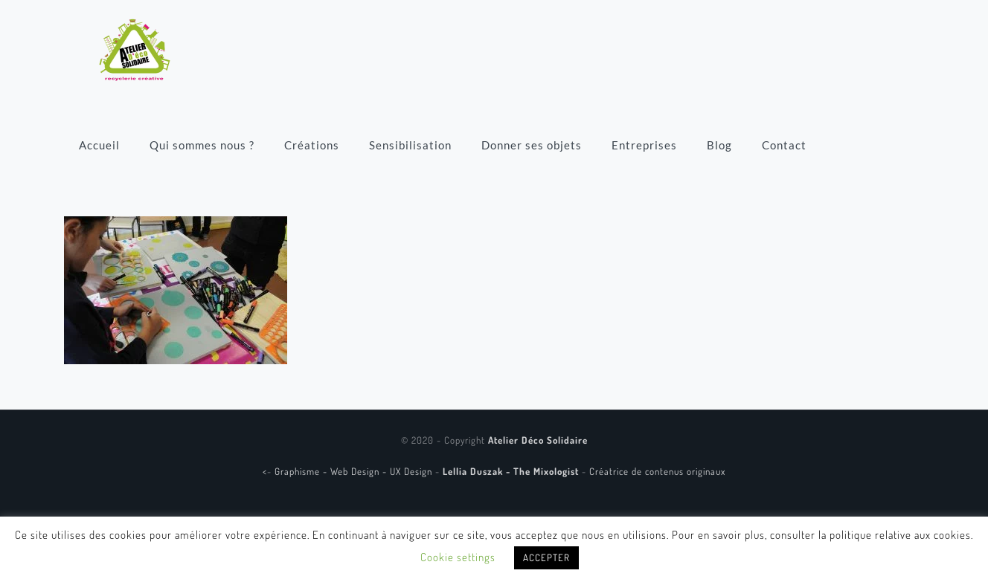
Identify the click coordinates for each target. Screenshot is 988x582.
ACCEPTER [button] (546, 557)
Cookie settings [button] (457, 557)
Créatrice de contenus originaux (657, 471)
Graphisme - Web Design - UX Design (355, 471)
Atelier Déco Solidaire (538, 440)
